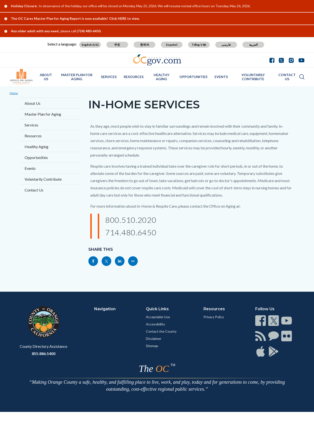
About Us (46, 77)
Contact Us (287, 77)
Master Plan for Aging (76, 77)
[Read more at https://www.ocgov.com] (43, 322)
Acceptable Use (158, 317)
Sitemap (152, 346)
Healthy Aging (161, 77)
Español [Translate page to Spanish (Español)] (171, 44)
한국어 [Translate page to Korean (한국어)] (144, 44)
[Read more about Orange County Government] (157, 60)
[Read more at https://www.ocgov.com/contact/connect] (260, 320)
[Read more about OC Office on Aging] (21, 76)
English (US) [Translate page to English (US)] (90, 44)
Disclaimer (153, 338)
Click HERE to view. (124, 18)
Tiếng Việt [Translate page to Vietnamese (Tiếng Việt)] (199, 44)
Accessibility (155, 324)
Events (221, 77)
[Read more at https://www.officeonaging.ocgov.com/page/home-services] (133, 261)
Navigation (105, 309)
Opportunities (193, 77)
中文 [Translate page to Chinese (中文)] (117, 44)
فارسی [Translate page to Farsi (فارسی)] (226, 44)
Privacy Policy (213, 317)
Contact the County (161, 331)
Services (109, 77)
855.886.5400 (43, 353)
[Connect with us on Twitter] (281, 59)
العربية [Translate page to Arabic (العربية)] (253, 44)
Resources (134, 77)
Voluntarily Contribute (253, 77)
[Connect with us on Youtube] (300, 59)
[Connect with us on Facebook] (273, 59)
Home (14, 93)
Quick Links (157, 309)
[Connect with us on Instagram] (291, 59)
